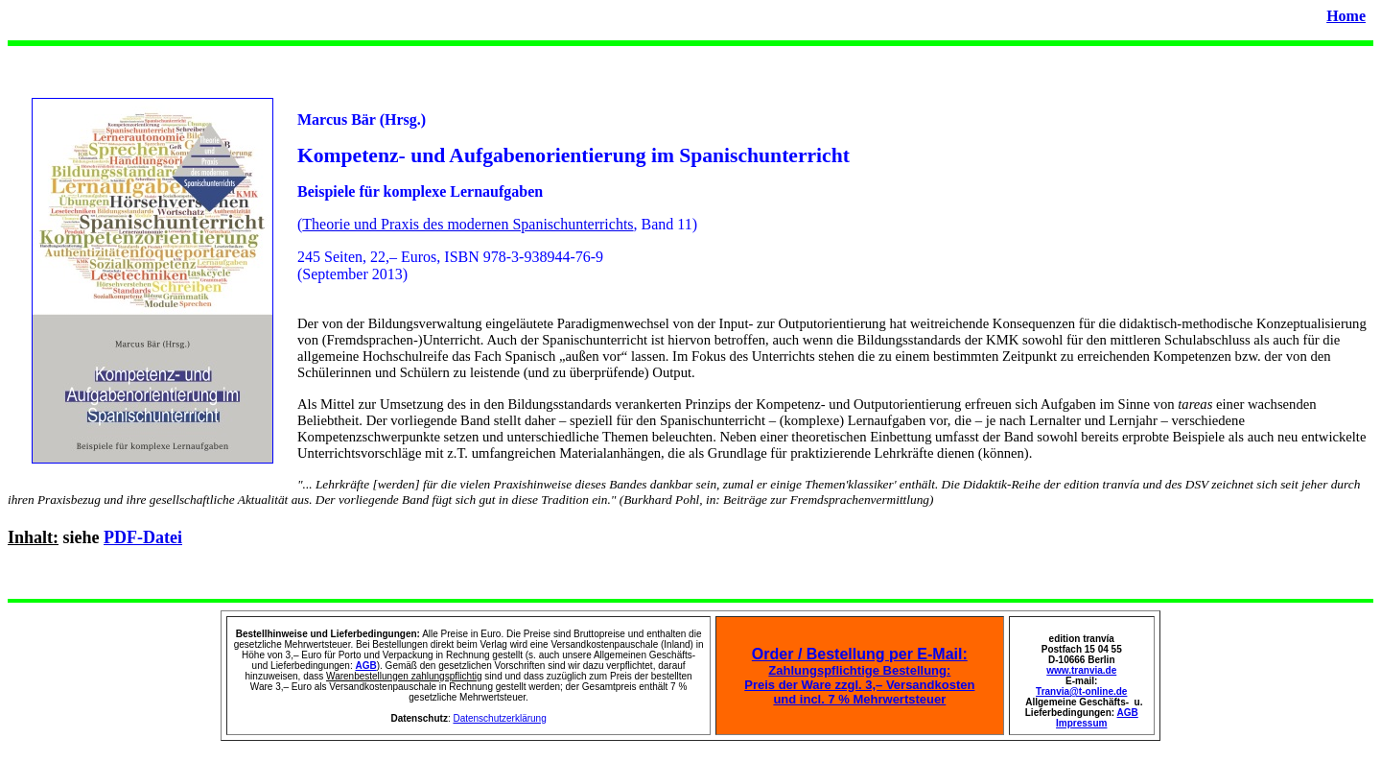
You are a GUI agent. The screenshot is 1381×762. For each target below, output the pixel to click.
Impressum (1081, 723)
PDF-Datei (143, 537)
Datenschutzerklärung (499, 718)
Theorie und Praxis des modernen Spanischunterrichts (467, 224)
